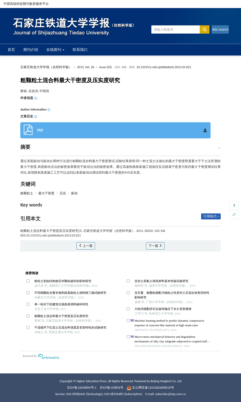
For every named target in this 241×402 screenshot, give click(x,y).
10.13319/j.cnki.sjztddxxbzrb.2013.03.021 (164, 67)
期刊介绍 (30, 49)
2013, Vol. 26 (86, 67)
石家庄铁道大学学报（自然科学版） (46, 67)
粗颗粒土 (26, 193)
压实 (63, 193)
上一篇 (85, 246)
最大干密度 (46, 193)
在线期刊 (55, 49)
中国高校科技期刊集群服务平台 (26, 4)
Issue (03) (105, 67)
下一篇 (155, 246)
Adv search (220, 29)
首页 (11, 49)
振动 (74, 193)
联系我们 (80, 49)
